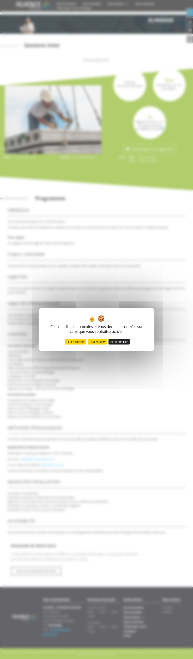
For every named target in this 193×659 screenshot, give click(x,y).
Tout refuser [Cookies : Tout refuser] (97, 342)
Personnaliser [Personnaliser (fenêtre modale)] (119, 342)
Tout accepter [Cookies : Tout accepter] (75, 342)
